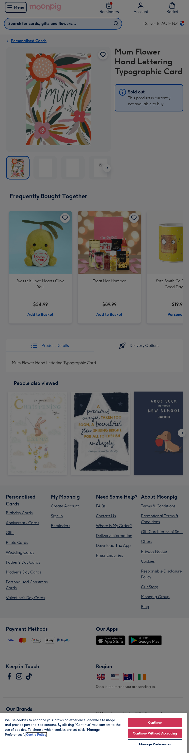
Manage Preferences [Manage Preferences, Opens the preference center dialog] (155, 744)
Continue (155, 722)
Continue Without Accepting (155, 733)
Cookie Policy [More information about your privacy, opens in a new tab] (36, 734)
